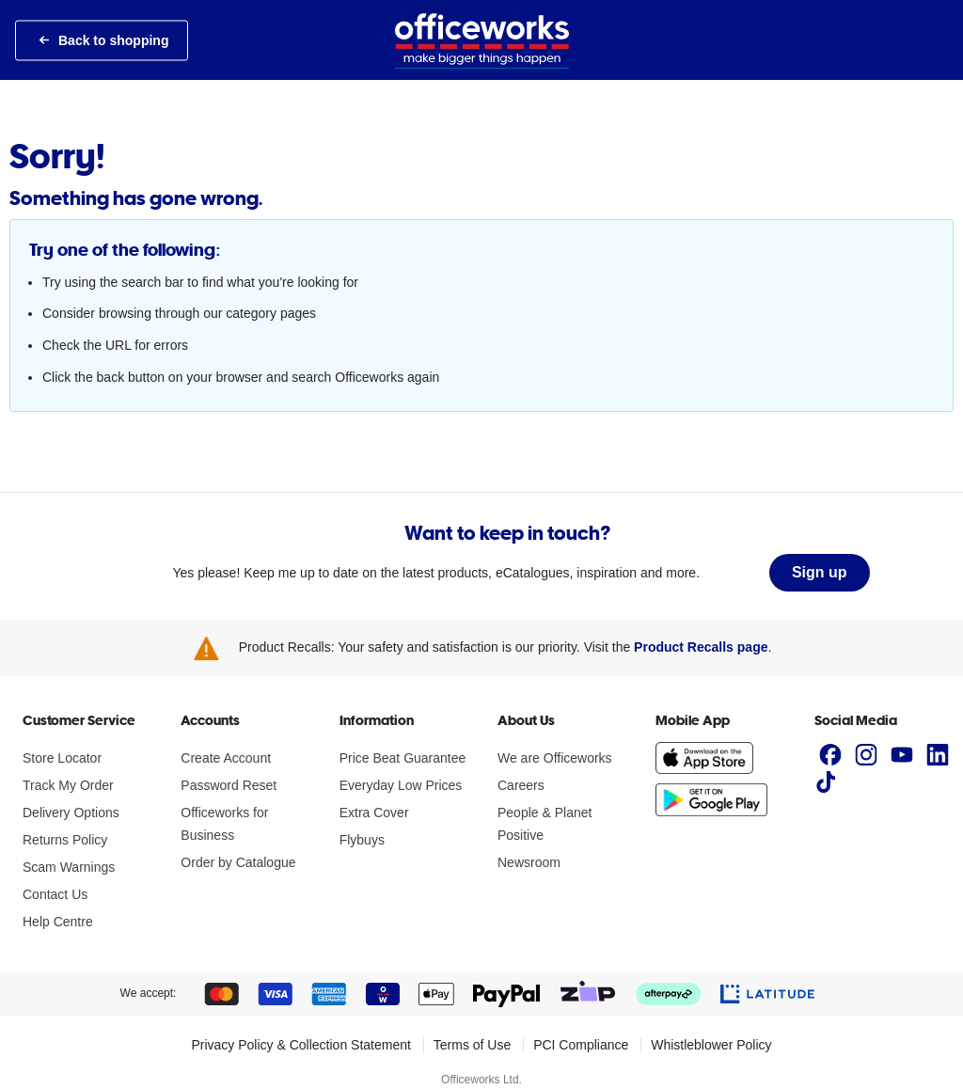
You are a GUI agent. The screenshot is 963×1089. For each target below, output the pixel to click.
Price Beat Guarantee (402, 757)
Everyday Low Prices (401, 785)
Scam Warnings (69, 867)
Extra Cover (374, 812)
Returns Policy (65, 839)
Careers (521, 785)
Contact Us (55, 894)
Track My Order (68, 785)
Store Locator (62, 757)
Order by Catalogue (238, 862)
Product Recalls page (700, 647)
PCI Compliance (580, 1044)
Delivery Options (71, 812)
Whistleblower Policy (711, 1044)
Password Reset (228, 785)
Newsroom (528, 862)
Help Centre (58, 921)
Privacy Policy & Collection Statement (300, 1044)
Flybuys (362, 839)
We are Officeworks (554, 757)
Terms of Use (472, 1044)
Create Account (226, 757)
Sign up (819, 572)
